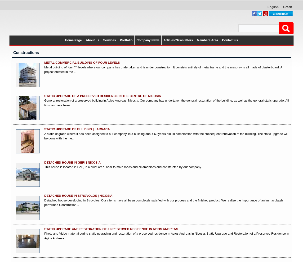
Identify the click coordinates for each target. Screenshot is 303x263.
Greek (287, 7)
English (273, 7)
